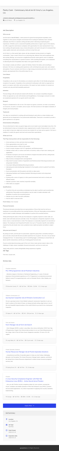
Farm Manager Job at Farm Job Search (19, 325)
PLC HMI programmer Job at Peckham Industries (22, 271)
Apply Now (29, 406)
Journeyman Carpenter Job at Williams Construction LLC (25, 298)
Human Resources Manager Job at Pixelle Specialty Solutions (27, 352)
